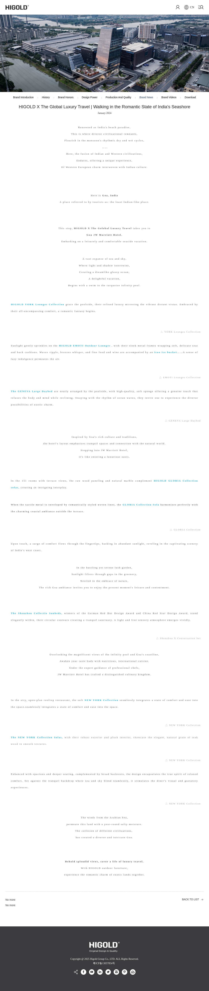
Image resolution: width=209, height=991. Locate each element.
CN (188, 7)
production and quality (119, 97)
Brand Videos (171, 97)
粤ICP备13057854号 (104, 963)
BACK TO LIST (190, 899)
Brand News (147, 97)
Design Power (89, 97)
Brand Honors (64, 97)
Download (193, 97)
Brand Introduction (20, 97)
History (44, 97)
